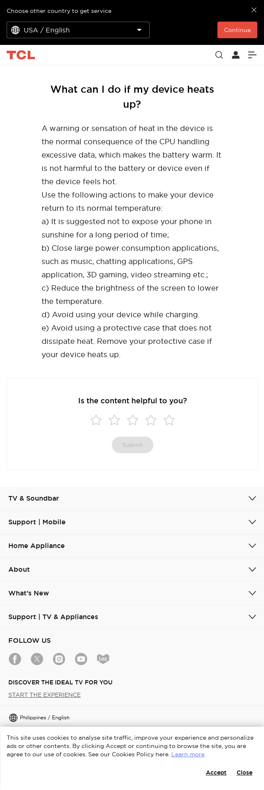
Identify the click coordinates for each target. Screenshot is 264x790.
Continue (237, 30)
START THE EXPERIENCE (44, 695)
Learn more (188, 754)
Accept (216, 772)
